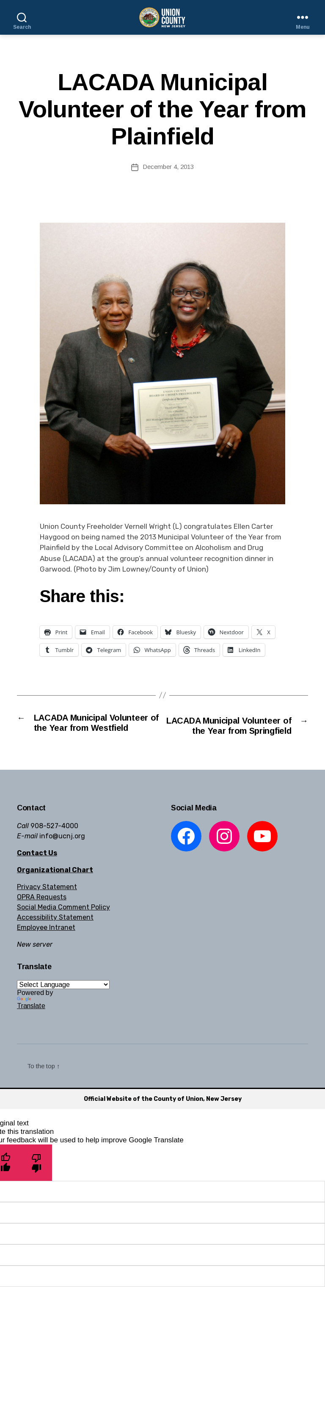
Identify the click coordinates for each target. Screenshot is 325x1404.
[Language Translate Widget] (63, 998)
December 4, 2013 (168, 166)
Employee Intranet (46, 941)
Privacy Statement (47, 900)
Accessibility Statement (55, 931)
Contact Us (37, 866)
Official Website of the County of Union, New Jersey (163, 1112)
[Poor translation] (36, 1176)
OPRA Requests (41, 911)
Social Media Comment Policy (63, 921)
